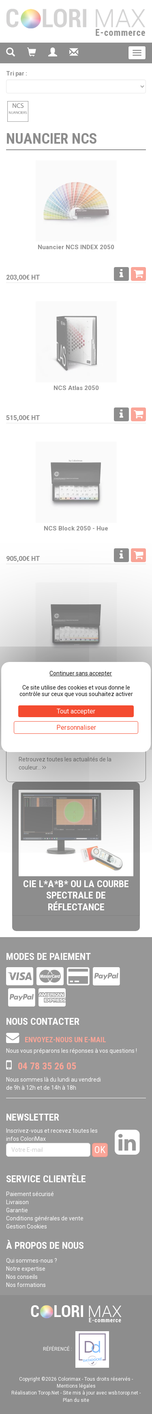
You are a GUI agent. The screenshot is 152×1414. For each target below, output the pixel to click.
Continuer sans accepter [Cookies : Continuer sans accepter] (80, 673)
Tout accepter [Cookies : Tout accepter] (76, 711)
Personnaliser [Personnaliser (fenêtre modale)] (76, 727)
